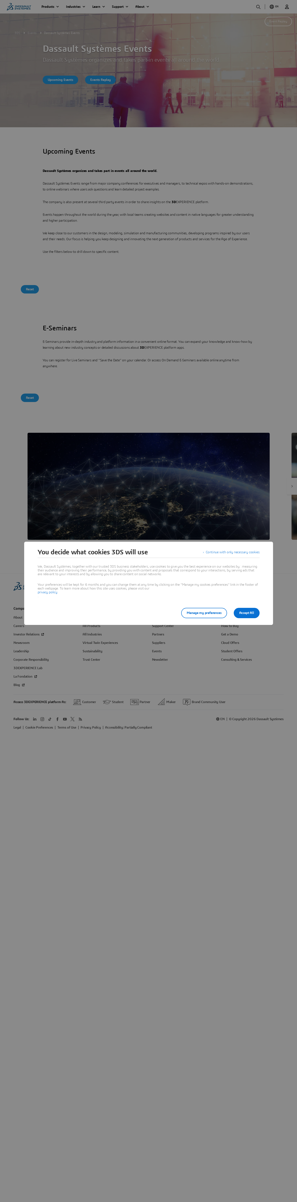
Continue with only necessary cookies (233, 552)
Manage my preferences (204, 613)
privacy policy (47, 592)
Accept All (246, 613)
